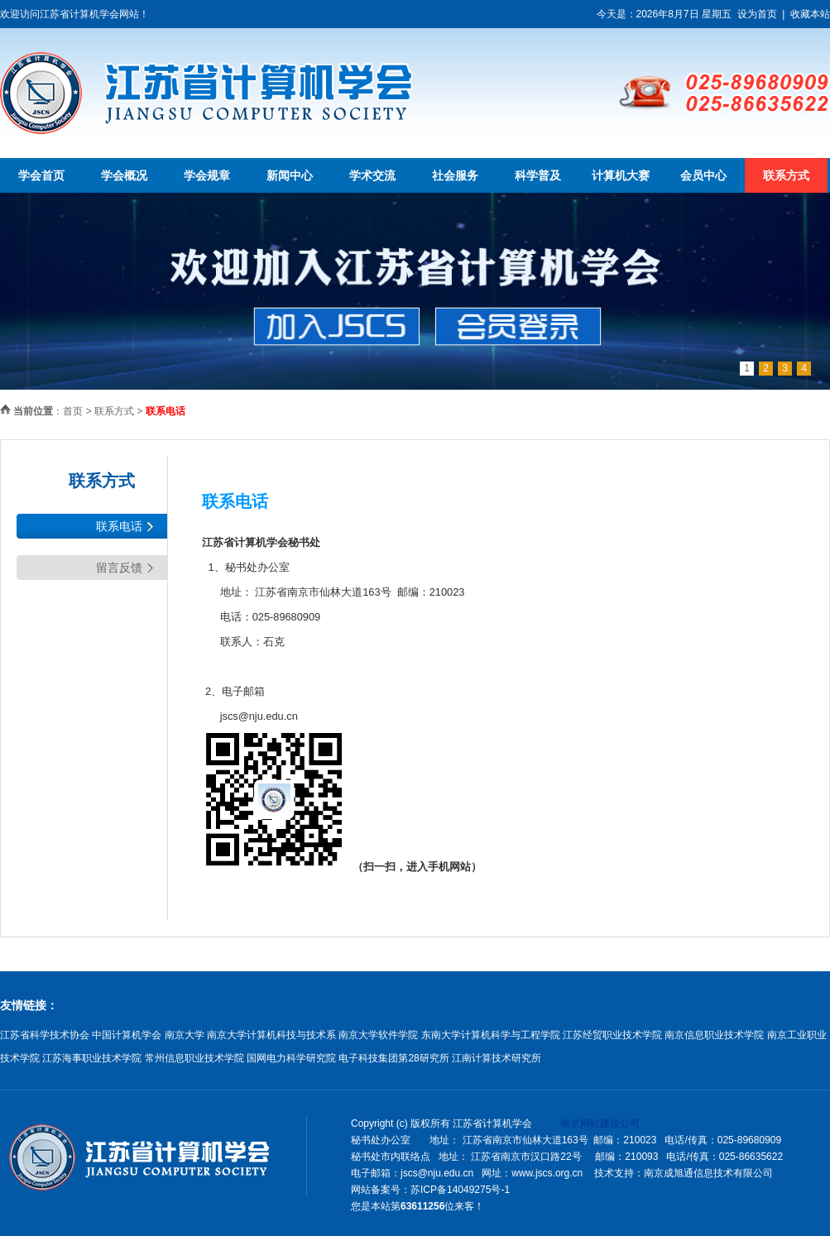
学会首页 (41, 175)
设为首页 (757, 14)
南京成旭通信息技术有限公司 (708, 1173)
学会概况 (124, 175)
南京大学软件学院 (378, 1035)
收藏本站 (810, 14)
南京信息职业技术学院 (714, 1035)
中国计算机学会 (126, 1035)
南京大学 (184, 1035)
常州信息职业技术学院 (194, 1058)
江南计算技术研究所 (496, 1058)
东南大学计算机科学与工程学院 (490, 1035)
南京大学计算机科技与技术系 (271, 1035)
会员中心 (703, 175)
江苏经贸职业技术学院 (612, 1035)
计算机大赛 (621, 175)
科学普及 (538, 175)
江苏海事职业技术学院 (92, 1058)
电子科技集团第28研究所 (393, 1058)
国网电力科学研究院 (291, 1058)
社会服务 (455, 175)
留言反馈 (119, 567)
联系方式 (786, 175)
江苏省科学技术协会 (44, 1035)
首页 (73, 411)
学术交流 (372, 175)
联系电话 (119, 526)
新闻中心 (289, 175)
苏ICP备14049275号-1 (460, 1189)
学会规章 (207, 175)
